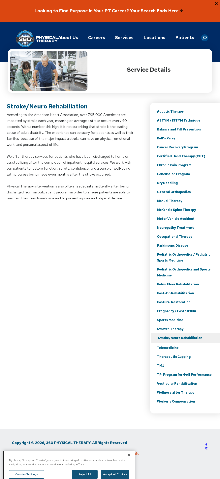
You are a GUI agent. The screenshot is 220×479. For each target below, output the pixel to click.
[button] (204, 36)
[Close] (128, 460)
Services (124, 38)
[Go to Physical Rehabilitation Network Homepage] (37, 39)
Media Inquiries (76, 453)
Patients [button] (184, 38)
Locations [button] (154, 38)
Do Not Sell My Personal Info (116, 453)
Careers (96, 38)
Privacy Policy (22, 453)
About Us (68, 38)
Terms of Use (49, 453)
